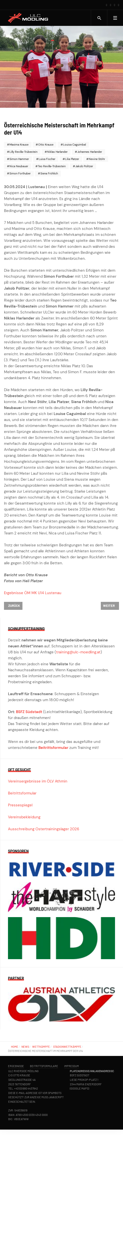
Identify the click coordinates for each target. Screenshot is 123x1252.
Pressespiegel (20, 805)
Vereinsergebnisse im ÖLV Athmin (37, 781)
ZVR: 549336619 (17, 1110)
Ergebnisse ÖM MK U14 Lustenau (32, 592)
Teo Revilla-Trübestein (51, 166)
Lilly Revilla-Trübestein (23, 152)
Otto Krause (45, 144)
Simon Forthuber (20, 173)
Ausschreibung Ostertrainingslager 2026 (43, 829)
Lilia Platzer (71, 159)
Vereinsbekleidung (24, 817)
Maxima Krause (18, 144)
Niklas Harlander (57, 152)
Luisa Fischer (46, 159)
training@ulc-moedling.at (78, 652)
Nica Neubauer (18, 166)
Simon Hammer (19, 159)
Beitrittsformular (53, 747)
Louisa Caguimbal (74, 144)
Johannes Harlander (89, 152)
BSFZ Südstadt (29, 711)
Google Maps (79, 1088)
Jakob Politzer (84, 166)
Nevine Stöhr (96, 159)
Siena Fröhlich (49, 173)
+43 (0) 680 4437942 (26, 1088)
